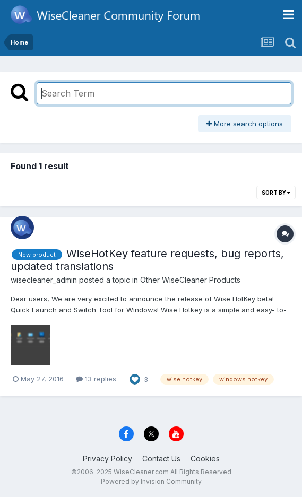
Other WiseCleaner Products (190, 279)
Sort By (276, 192)
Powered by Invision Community (151, 481)
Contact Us (161, 458)
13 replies (96, 378)
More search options (244, 123)
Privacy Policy (107, 458)
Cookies (205, 458)
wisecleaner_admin (44, 279)
